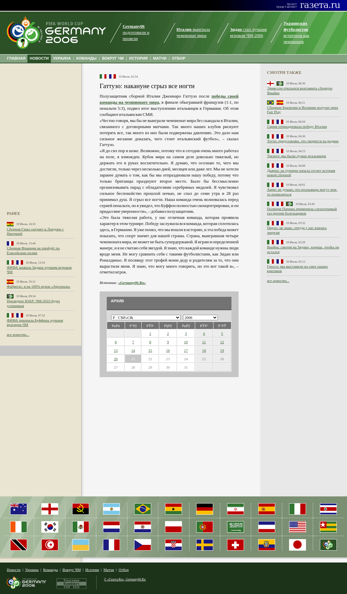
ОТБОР (178, 58)
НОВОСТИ (39, 58)
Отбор (124, 570)
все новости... (18, 334)
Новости (14, 570)
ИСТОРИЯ (138, 58)
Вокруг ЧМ (71, 570)
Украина (32, 570)
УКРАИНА (62, 58)
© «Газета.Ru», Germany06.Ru (125, 579)
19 (222, 350)
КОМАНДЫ (86, 58)
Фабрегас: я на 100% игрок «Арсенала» (38, 286)
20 (116, 359)
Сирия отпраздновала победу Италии (297, 126)
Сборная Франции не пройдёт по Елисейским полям (33, 250)
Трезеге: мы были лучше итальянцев (296, 156)
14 (133, 350)
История (92, 570)
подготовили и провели (136, 32)
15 (150, 350)
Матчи (108, 570)
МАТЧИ (160, 58)
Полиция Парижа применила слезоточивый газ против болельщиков (302, 211)
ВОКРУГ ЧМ (113, 58)
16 (168, 350)
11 (204, 342)
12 (222, 342)
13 (116, 350)
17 (186, 350)
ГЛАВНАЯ (16, 58)
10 (186, 342)
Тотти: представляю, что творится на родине (303, 141)
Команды (50, 570)
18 (204, 350)
